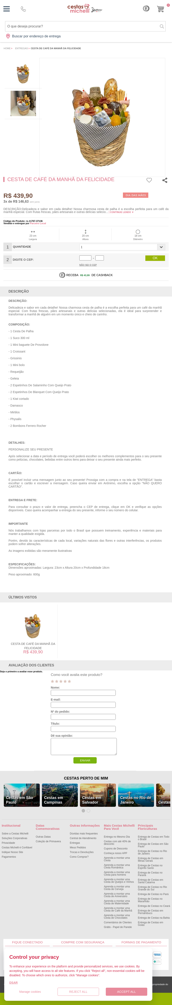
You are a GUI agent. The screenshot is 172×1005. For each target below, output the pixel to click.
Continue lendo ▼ (122, 212)
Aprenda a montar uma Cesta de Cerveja (117, 888)
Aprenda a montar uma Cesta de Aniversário (117, 895)
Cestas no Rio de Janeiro (135, 800)
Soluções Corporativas (14, 838)
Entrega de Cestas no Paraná (150, 874)
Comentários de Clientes (118, 922)
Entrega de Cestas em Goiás (150, 923)
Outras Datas (43, 836)
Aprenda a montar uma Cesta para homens (117, 873)
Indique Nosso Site (12, 852)
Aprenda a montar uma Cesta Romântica (117, 866)
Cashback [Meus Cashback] (146, 8)
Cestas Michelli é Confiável (17, 847)
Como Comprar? (79, 856)
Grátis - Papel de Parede (118, 927)
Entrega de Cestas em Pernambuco (150, 912)
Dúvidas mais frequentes (84, 833)
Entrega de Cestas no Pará (153, 894)
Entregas (21, 48)
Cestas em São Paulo (19, 800)
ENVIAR (85, 760)
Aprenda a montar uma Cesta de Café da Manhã (118, 909)
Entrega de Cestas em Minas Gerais (150, 859)
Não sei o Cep (88, 265)
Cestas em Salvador (91, 800)
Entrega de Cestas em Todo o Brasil (153, 838)
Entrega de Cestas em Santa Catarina (150, 881)
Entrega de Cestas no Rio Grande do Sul (152, 888)
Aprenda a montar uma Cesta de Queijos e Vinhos (119, 880)
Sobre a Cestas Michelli (15, 833)
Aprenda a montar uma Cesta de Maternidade (117, 902)
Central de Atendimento (83, 838)
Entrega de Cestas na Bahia (154, 917)
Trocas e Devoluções (82, 852)
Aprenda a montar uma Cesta (117, 859)
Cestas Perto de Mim (86, 778)
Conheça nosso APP (115, 853)
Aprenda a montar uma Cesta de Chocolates (117, 916)
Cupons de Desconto (116, 848)
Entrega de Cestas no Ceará (154, 906)
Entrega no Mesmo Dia (117, 836)
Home (7, 48)
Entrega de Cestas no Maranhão (150, 900)
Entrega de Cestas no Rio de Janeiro (152, 852)
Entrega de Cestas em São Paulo (153, 845)
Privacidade (8, 842)
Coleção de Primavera (48, 841)
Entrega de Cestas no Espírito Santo (150, 866)
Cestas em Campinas (53, 800)
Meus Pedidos (78, 847)
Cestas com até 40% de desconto (117, 842)
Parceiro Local (38, 223)
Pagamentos (9, 856)
